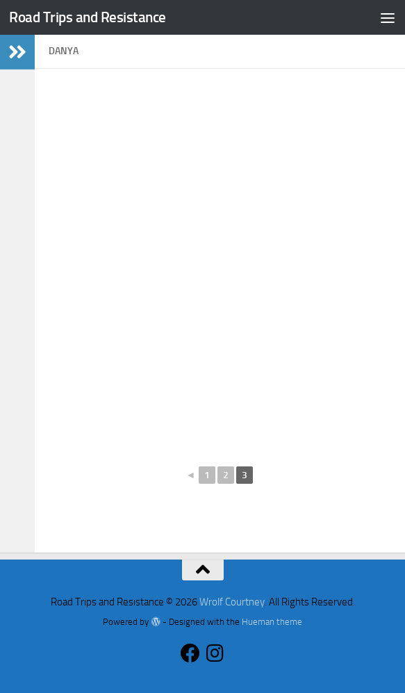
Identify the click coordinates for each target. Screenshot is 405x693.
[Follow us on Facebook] (190, 653)
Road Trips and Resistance (87, 17)
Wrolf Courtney (232, 602)
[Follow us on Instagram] (215, 653)
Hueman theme (272, 622)
